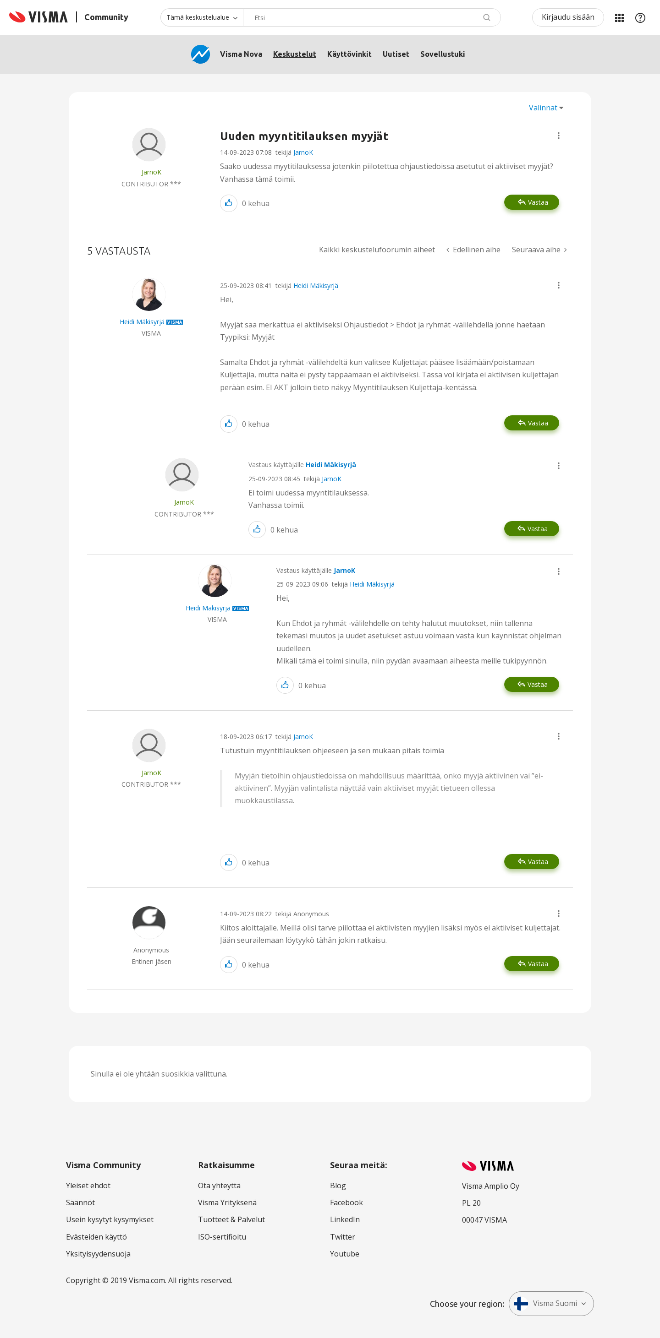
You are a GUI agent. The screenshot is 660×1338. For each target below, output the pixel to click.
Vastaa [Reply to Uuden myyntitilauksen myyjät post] (538, 202)
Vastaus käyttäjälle (302, 464)
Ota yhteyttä (219, 1185)
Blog (338, 1185)
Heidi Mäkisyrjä (315, 285)
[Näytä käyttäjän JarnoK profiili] (151, 172)
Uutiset (396, 54)
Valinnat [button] (543, 108)
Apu (640, 17)
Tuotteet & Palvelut (231, 1219)
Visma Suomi (545, 1303)
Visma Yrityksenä (227, 1202)
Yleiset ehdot (88, 1185)
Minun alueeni (619, 17)
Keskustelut (294, 54)
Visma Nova (241, 54)
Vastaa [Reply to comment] (538, 423)
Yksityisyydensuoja (98, 1254)
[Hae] (372, 17)
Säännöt (80, 1202)
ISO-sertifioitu (222, 1237)
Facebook (346, 1202)
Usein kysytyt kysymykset (110, 1219)
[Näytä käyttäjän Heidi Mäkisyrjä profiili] (142, 321)
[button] (558, 135)
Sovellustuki (442, 54)
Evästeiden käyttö (96, 1237)
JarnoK (303, 152)
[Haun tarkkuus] (201, 17)
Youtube (344, 1254)
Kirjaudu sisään (568, 17)
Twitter (342, 1237)
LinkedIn (345, 1219)
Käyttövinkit (349, 54)
